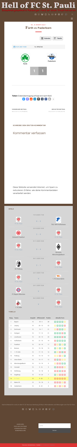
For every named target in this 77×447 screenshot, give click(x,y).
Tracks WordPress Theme (31, 445)
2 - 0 (38, 234)
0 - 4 (38, 249)
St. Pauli (16, 378)
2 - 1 (38, 265)
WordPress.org (20, 430)
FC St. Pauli (18, 224)
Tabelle (58, 38)
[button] (23, 99)
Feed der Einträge (20, 426)
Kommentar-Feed (20, 428)
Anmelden (20, 424)
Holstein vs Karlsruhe (56, 111)
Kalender (45, 38)
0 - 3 (38, 221)
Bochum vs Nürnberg (20, 111)
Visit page (38, 6)
